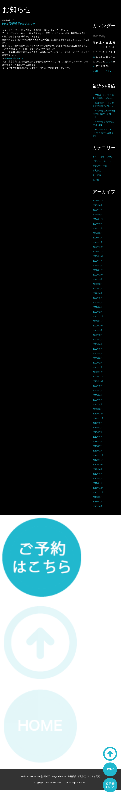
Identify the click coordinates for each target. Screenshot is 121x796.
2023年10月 (98, 256)
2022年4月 (98, 302)
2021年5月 (98, 349)
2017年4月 (98, 478)
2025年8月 (98, 205)
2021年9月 (98, 330)
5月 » (108, 71)
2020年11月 (98, 376)
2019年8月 (98, 427)
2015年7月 (98, 501)
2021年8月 (98, 335)
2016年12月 (98, 488)
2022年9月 (98, 279)
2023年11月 (98, 251)
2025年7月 (98, 210)
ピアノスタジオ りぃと (104, 161)
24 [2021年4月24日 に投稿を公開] (110, 61)
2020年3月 (98, 409)
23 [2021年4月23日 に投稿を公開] (107, 61)
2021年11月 (98, 321)
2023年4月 (98, 261)
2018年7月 (98, 446)
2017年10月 (98, 464)
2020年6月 (98, 395)
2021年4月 (98, 353)
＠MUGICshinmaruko (14, 58)
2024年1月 (98, 242)
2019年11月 (98, 418)
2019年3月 (98, 441)
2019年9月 (98, 423)
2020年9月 (98, 386)
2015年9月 (98, 497)
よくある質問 (93, 782)
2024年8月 (98, 224)
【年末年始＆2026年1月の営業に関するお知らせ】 (104, 114)
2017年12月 (98, 455)
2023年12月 (98, 247)
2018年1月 (98, 451)
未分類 (96, 180)
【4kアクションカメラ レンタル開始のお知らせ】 (103, 132)
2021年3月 (98, 358)
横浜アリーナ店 (100, 166)
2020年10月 (98, 381)
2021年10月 (98, 325)
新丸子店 (97, 170)
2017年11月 (98, 460)
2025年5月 (98, 214)
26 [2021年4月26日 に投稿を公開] (94, 66)
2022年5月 (98, 298)
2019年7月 (98, 432)
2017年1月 (98, 483)
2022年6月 (98, 293)
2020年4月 (98, 404)
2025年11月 (98, 200)
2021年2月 (98, 363)
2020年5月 (98, 400)
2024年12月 (98, 219)
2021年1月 (98, 367)
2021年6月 (98, 344)
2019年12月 (98, 413)
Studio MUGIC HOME (30, 782)
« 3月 (95, 71)
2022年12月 (98, 270)
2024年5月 (98, 233)
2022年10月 (98, 275)
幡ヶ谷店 (97, 175)
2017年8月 (98, 469)
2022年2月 (98, 312)
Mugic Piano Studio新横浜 (64, 782)
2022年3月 (98, 307)
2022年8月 (98, 284)
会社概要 (46, 782)
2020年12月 (98, 372)
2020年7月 (98, 390)
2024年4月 (98, 237)
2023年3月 (98, 265)
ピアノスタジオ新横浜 (103, 156)
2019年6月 (98, 437)
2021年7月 (98, 339)
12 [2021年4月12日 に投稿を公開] (94, 57)
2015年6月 (98, 506)
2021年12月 (98, 316)
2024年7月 (98, 228)
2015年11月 (98, 492)
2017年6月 (98, 474)
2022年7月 (98, 288)
